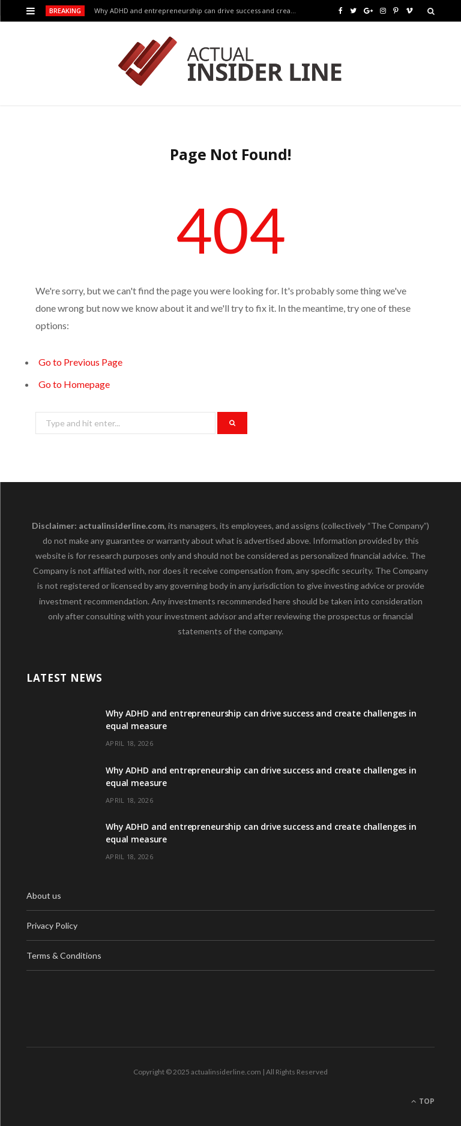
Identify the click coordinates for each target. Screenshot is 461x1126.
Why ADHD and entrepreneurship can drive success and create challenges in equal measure (198, 11)
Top (423, 1101)
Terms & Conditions (63, 955)
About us (43, 895)
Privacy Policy (51, 925)
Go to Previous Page (80, 362)
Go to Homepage (74, 384)
